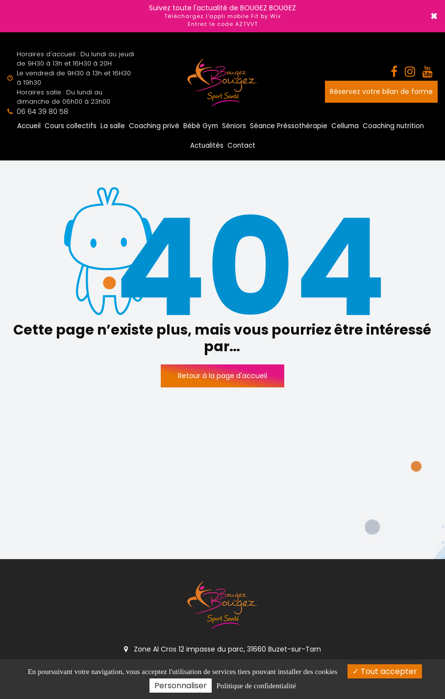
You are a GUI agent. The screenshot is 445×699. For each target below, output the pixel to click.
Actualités (206, 145)
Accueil (29, 126)
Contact (241, 145)
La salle (112, 126)
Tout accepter (384, 671)
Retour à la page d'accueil (222, 376)
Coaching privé (154, 126)
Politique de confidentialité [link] (256, 686)
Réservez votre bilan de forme (381, 91)
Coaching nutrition (393, 126)
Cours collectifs (71, 126)
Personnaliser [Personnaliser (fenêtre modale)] (180, 685)
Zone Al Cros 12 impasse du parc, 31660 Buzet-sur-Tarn (222, 649)
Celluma (345, 126)
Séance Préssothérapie (288, 126)
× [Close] (434, 16)
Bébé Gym (200, 126)
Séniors (234, 126)
